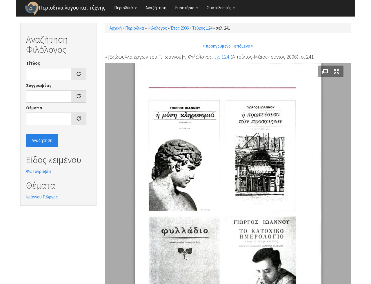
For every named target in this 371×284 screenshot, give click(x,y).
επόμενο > (243, 46)
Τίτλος (33, 63)
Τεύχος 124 (202, 28)
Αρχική (116, 28)
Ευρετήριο (186, 7)
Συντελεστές (221, 7)
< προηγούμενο (216, 46)
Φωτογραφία (38, 171)
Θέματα (34, 108)
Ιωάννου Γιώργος (42, 197)
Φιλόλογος (157, 28)
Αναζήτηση (156, 7)
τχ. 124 (221, 56)
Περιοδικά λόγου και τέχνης (72, 7)
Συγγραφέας (39, 85)
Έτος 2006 (179, 28)
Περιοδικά (125, 7)
